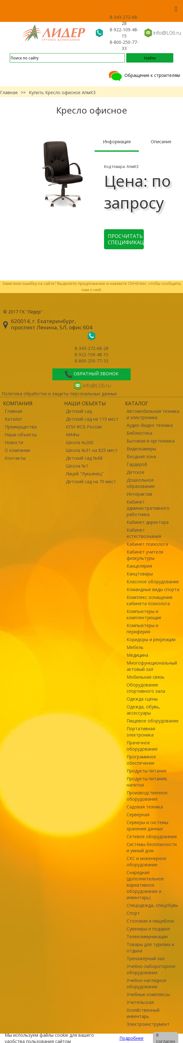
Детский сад (79, 411)
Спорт (133, 913)
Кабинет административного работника (148, 508)
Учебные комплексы (148, 994)
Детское (135, 472)
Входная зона (141, 456)
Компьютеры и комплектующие (144, 614)
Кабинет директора (148, 522)
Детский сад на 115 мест (92, 419)
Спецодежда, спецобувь (152, 905)
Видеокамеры (141, 449)
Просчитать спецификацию (126, 239)
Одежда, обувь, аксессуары (143, 710)
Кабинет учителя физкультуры (145, 555)
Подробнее (131, 1038)
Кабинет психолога (147, 544)
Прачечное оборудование (142, 746)
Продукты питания (146, 771)
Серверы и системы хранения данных (147, 825)
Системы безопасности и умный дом (152, 847)
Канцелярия (139, 566)
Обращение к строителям (143, 75)
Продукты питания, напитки (147, 782)
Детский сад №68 (84, 458)
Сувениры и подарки (148, 929)
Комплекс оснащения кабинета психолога (149, 600)
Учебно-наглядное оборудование (146, 983)
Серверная (138, 815)
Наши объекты (21, 435)
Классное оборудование (153, 582)
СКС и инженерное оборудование (146, 861)
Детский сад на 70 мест (91, 481)
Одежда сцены (142, 699)
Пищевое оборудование (153, 721)
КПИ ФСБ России (84, 427)
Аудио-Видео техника (150, 425)
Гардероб (137, 464)
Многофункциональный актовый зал (152, 666)
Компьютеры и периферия (142, 628)
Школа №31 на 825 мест (92, 450)
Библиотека (139, 433)
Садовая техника (145, 807)
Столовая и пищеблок (150, 921)
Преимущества (21, 427)
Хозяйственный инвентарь (143, 1013)
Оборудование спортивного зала (146, 688)
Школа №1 (77, 466)
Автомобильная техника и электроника (153, 414)
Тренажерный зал (146, 958)
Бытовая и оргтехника (151, 441)
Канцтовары (140, 574)
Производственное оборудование (147, 796)
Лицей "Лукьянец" (84, 474)
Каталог (13, 419)
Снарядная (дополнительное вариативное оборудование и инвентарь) (145, 884)
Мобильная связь (146, 677)
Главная (9, 92)
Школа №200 (79, 442)
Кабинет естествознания (144, 533)
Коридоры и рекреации (151, 639)
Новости (14, 442)
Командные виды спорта (153, 589)
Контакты (15, 458)
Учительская (140, 1002)
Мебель (135, 647)
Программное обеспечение (141, 760)
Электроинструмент (148, 1024)
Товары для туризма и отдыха (150, 947)
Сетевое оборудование (152, 836)
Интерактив (139, 494)
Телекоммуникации (147, 936)
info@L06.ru (167, 32)
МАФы (72, 435)
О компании (17, 450)
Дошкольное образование (141, 483)
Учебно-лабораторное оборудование (151, 969)
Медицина (137, 655)
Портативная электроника (141, 732)
